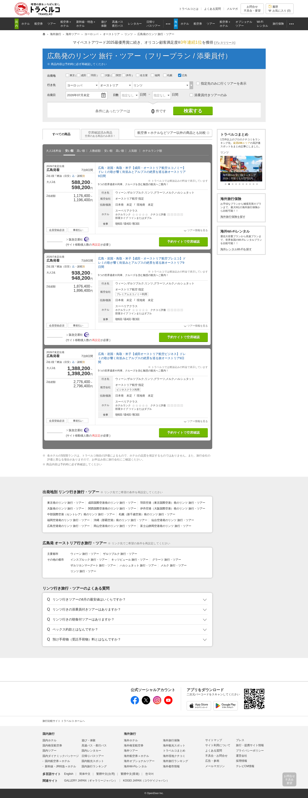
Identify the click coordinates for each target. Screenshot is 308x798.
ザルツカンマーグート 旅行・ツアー (93, 565)
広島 (182, 75)
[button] (208, 132)
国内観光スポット (93, 761)
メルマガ (232, 8)
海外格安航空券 (133, 745)
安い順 (69, 150)
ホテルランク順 (152, 150)
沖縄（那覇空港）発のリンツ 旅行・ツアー (120, 520)
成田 (82, 75)
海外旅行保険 (171, 740)
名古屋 (142, 75)
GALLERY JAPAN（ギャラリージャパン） (90, 780)
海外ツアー (131, 750)
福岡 (156, 75)
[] (224, 43)
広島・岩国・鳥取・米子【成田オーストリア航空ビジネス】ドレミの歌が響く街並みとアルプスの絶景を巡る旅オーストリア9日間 (142, 358)
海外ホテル (131, 740)
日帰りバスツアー (93, 756)
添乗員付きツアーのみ (208, 95)
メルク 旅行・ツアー (173, 565)
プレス (240, 740)
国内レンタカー (91, 750)
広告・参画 (212, 760)
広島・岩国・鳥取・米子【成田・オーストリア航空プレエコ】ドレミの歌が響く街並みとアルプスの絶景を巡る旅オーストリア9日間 (142, 262)
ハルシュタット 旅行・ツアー (138, 565)
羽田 (92, 75)
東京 (71, 75)
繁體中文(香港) (130, 773)
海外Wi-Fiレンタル (135, 766)
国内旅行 (49, 734)
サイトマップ (213, 740)
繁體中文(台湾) (105, 773)
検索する (193, 110)
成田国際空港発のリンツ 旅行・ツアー (112, 502)
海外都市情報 (171, 766)
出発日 (51, 95)
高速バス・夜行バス (94, 745)
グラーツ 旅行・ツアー (166, 559)
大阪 (106, 75)
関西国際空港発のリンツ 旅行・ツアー (112, 508)
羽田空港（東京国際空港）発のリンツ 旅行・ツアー (172, 502)
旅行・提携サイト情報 (250, 745)
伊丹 (127, 75)
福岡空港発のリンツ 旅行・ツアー (68, 520)
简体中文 (84, 773)
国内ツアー (49, 750)
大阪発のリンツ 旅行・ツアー (65, 508)
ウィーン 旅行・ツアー (84, 553)
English (68, 773)
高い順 (81, 150)
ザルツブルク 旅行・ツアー (120, 553)
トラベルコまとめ (174, 750)
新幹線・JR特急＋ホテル (60, 766)
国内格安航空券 (52, 745)
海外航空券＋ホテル (136, 756)
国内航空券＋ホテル (57, 761)
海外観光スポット (174, 745)
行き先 (51, 85)
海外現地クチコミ (174, 756)
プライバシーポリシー (250, 750)
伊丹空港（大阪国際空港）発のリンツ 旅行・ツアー (172, 508)
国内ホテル (49, 740)
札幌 (168, 75)
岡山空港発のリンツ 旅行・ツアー (115, 526)
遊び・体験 (89, 740)
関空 (117, 75)
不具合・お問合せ (216, 755)
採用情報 (241, 760)
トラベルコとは (189, 8)
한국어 (149, 773)
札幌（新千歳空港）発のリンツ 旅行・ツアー (147, 514)
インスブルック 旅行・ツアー (88, 559)
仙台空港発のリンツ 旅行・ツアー (172, 520)
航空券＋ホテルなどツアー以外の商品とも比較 (173, 134)
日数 (116, 95)
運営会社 (241, 755)
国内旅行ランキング (94, 766)
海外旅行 (130, 734)
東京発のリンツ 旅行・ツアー (65, 502)
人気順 (133, 150)
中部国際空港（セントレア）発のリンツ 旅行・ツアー (81, 514)
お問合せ (252, 8)
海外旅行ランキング (175, 761)
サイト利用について (217, 745)
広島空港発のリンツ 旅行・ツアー (68, 526)
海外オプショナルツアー (139, 761)
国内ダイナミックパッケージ (61, 756)
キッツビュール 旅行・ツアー (129, 559)
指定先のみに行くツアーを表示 (221, 83)
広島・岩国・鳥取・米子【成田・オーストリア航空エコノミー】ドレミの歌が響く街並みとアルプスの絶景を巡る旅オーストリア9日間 (142, 172)
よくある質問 (212, 8)
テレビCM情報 (245, 766)
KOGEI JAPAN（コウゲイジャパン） (146, 780)
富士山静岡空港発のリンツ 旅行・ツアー (165, 526)
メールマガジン (215, 766)
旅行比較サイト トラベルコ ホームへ (64, 720)
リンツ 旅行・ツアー (83, 571)
